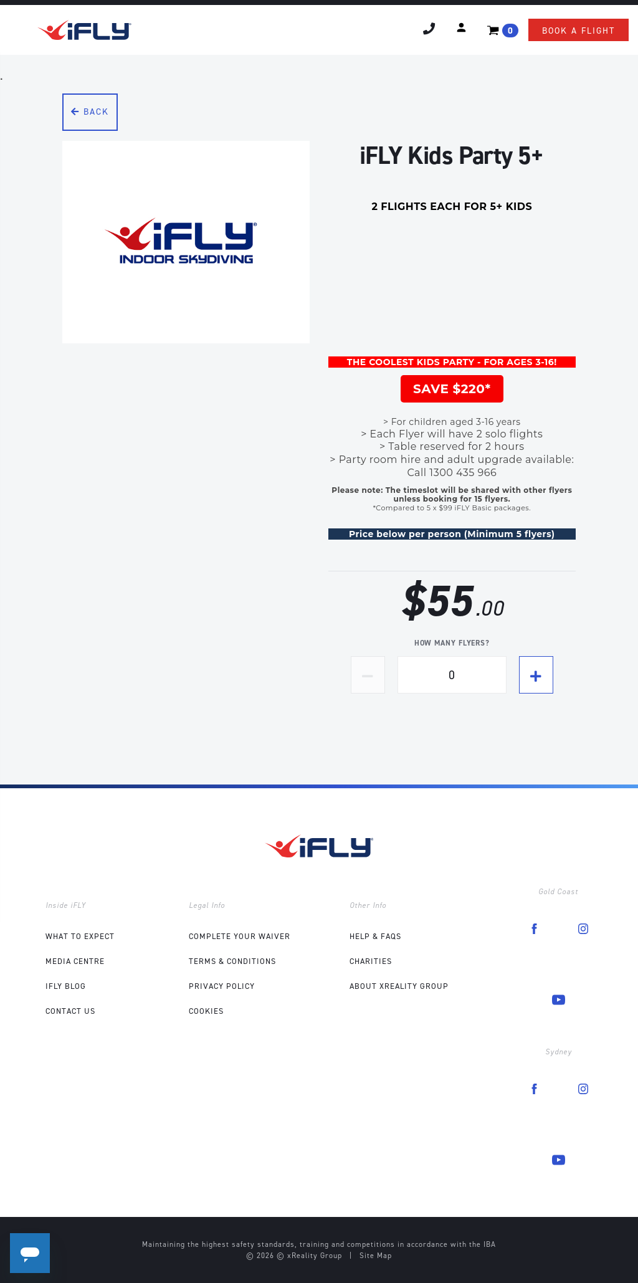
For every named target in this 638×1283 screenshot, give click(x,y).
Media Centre (75, 961)
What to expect (80, 936)
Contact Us (70, 1011)
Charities (371, 961)
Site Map (375, 1256)
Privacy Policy (222, 986)
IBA (489, 1244)
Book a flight (578, 31)
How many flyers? (452, 643)
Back (90, 112)
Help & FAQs (375, 936)
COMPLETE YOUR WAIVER (239, 936)
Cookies (206, 1011)
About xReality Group (399, 986)
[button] (461, 27)
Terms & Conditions (232, 961)
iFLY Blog (65, 986)
